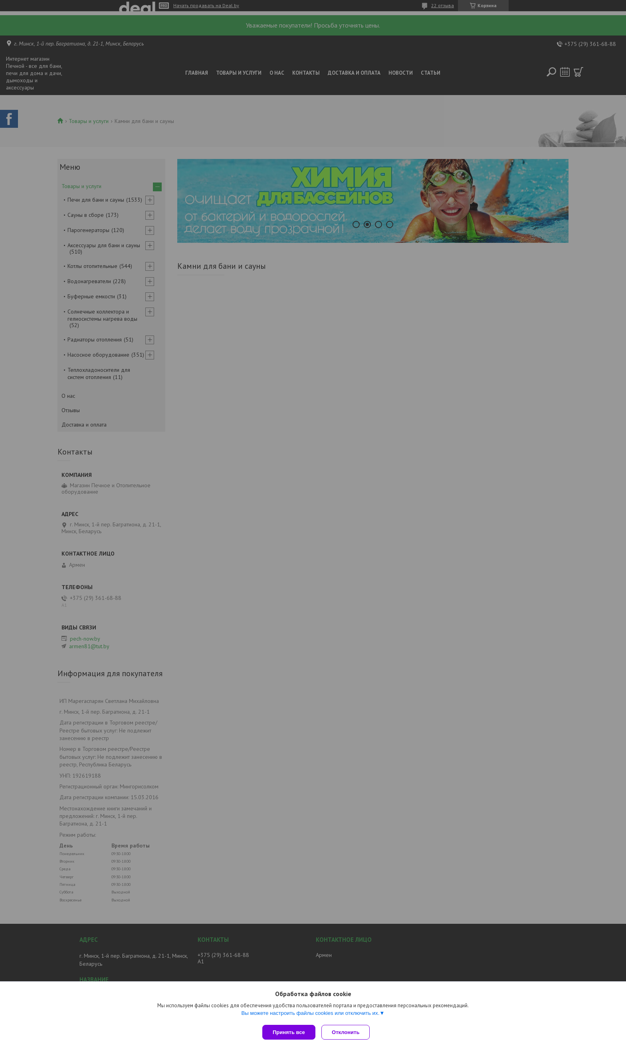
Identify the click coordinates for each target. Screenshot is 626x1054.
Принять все (289, 1032)
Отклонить (347, 1032)
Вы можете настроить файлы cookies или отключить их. (310, 1015)
